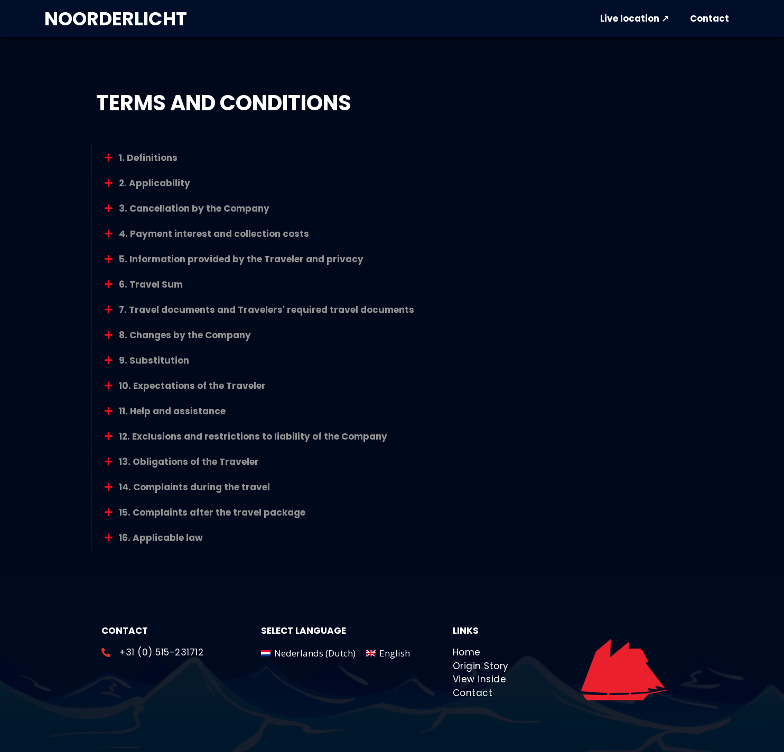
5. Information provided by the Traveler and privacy (241, 259)
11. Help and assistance (172, 411)
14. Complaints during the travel (194, 487)
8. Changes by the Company (185, 335)
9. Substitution (154, 360)
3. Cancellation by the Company (194, 208)
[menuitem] (308, 653)
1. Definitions (148, 157)
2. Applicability (154, 183)
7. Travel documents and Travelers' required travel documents (266, 309)
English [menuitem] (394, 653)
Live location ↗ (634, 18)
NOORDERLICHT (115, 19)
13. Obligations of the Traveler (189, 461)
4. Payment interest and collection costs (214, 233)
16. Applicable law (161, 537)
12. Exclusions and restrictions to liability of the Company (253, 436)
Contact (709, 18)
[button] (392, 157)
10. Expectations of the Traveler (192, 385)
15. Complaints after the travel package (212, 512)
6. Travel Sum (151, 284)
